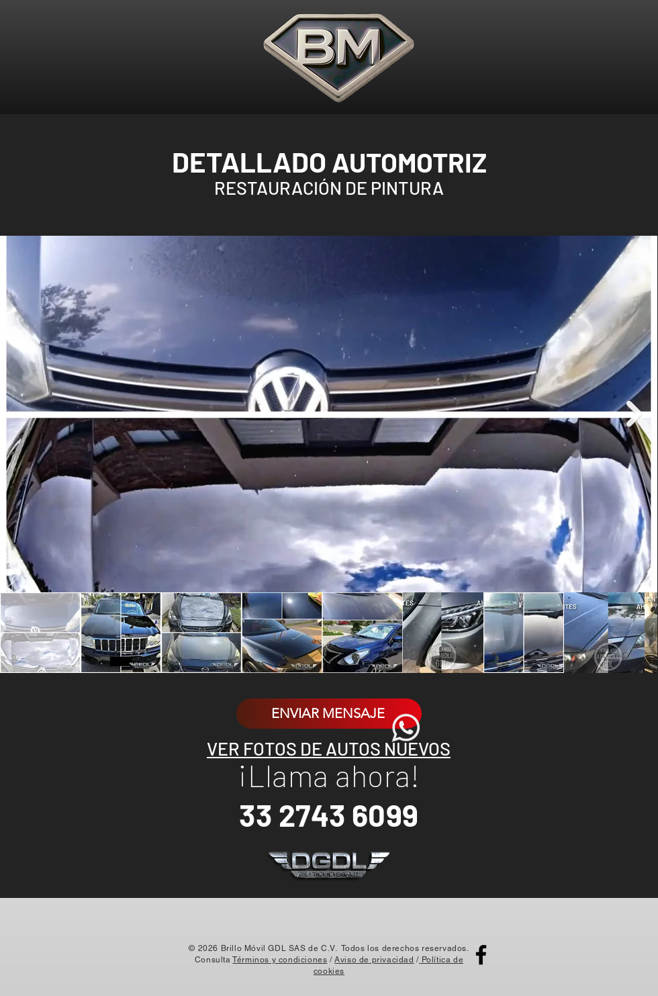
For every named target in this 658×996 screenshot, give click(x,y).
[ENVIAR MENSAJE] (329, 713)
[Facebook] (481, 955)
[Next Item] (634, 414)
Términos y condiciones (279, 959)
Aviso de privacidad (374, 959)
